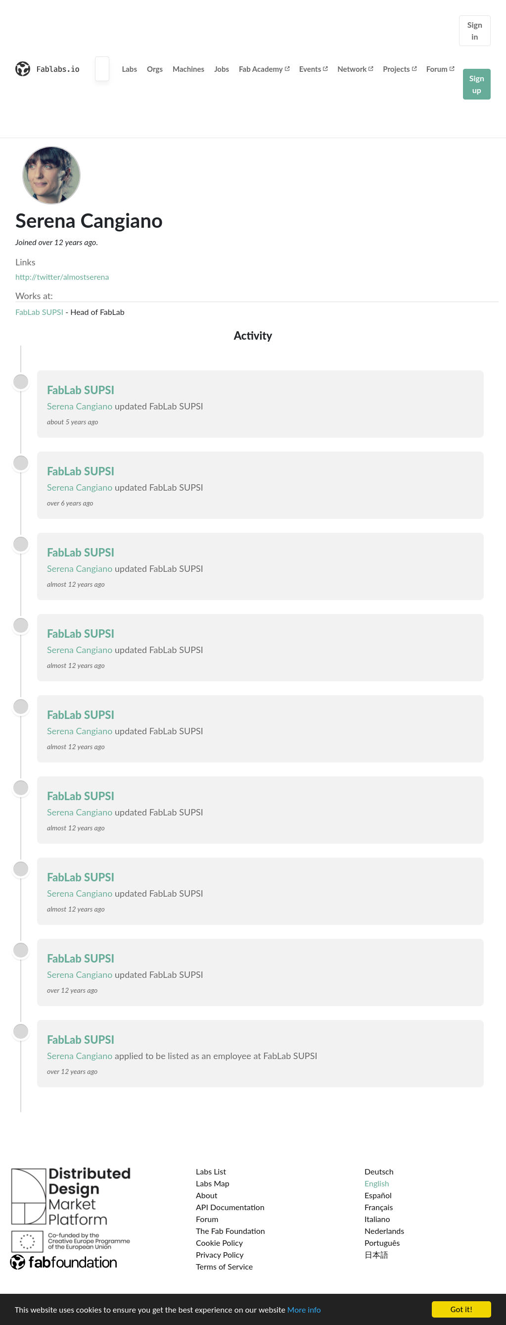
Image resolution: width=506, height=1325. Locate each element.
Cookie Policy (219, 1242)
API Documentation (230, 1207)
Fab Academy (264, 68)
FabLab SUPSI (40, 311)
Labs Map (213, 1183)
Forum (440, 68)
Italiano (377, 1218)
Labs (129, 68)
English (377, 1183)
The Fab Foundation (230, 1230)
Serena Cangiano (79, 406)
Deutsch (379, 1171)
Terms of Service (224, 1266)
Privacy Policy (220, 1254)
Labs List (211, 1171)
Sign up (476, 84)
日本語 (376, 1254)
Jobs (221, 68)
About (207, 1195)
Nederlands (384, 1230)
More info (304, 1310)
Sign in (474, 30)
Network (355, 68)
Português (382, 1242)
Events (313, 68)
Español (378, 1195)
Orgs (155, 68)
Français (379, 1207)
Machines (188, 68)
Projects (399, 68)
